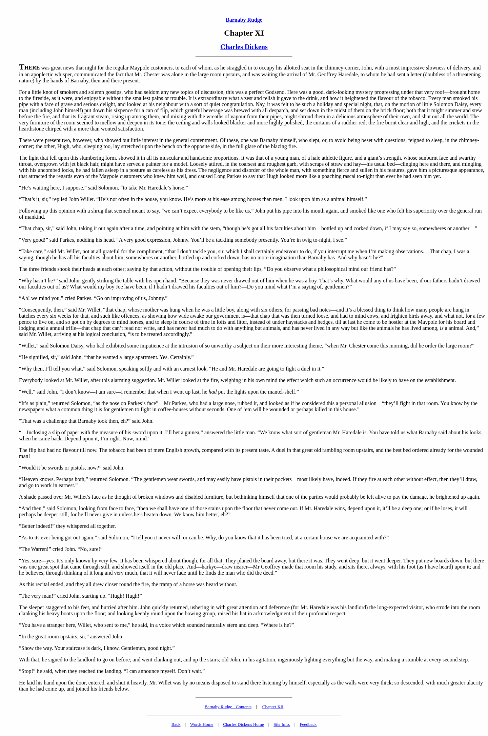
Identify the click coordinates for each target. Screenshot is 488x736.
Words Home (202, 724)
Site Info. (281, 724)
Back (176, 724)
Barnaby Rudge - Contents (228, 706)
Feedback (308, 724)
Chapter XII (272, 706)
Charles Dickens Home (243, 724)
